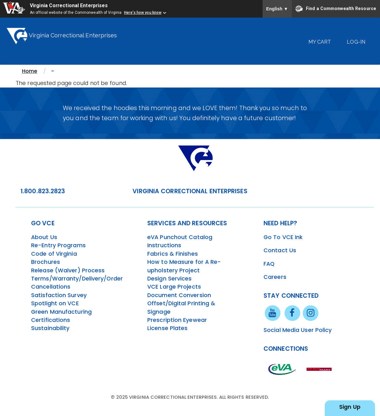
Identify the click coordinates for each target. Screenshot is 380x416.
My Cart (319, 42)
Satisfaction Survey (59, 295)
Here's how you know (142, 12)
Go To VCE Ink (282, 237)
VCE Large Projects (174, 287)
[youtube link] (272, 313)
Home (29, 71)
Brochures (45, 262)
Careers (274, 277)
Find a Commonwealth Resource (336, 9)
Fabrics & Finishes (172, 254)
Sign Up (350, 407)
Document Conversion (179, 295)
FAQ (268, 264)
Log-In (356, 42)
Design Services (169, 278)
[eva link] (282, 369)
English (277, 8)
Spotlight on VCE (55, 303)
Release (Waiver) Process (68, 270)
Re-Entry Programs (58, 245)
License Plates (167, 328)
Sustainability (50, 328)
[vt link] (320, 369)
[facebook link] (292, 313)
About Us (44, 237)
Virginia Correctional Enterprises (69, 5)
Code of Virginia (54, 254)
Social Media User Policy (297, 330)
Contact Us (279, 250)
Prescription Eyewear (177, 320)
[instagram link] (310, 313)
